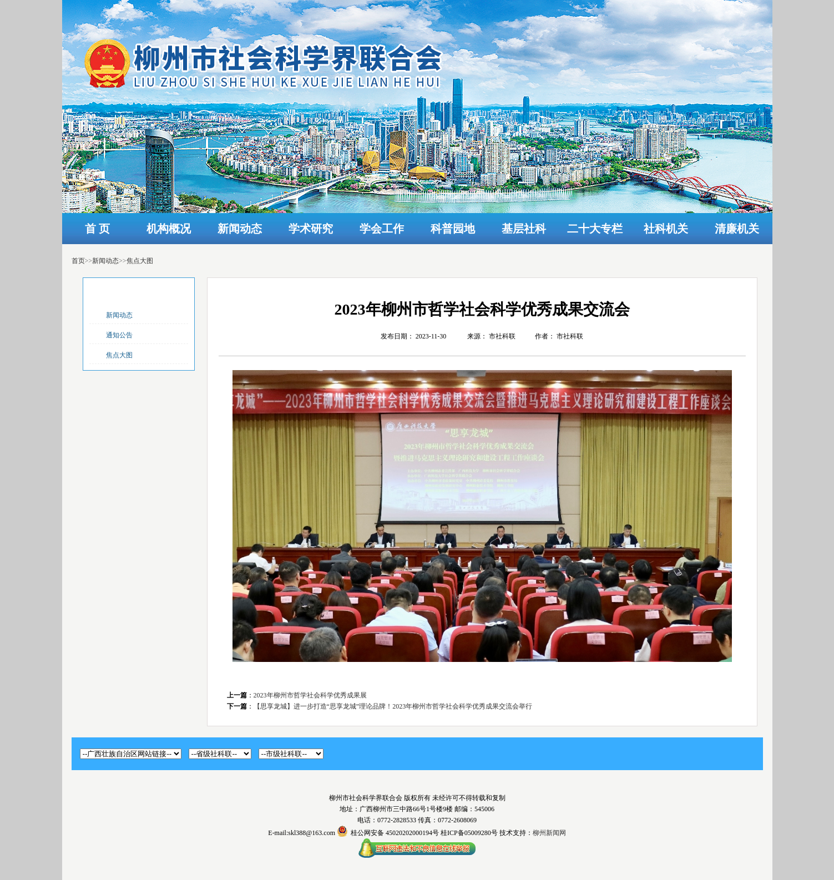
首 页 (97, 228)
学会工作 (382, 228)
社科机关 (666, 228)
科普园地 (453, 228)
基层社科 (524, 228)
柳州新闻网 (549, 833)
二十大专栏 (595, 228)
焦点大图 (140, 261)
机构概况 (168, 228)
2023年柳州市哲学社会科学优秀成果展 (310, 695)
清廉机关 (737, 228)
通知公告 (119, 335)
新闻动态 (240, 228)
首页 (78, 261)
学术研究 (311, 228)
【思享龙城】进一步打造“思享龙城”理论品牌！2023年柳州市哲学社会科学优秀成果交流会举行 (393, 706)
